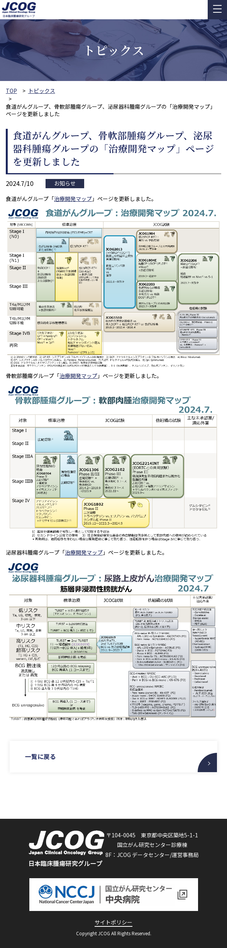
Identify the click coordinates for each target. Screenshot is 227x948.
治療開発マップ (73, 198)
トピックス (41, 90)
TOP (11, 90)
